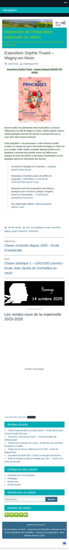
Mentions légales (36, 525)
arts (28, 227)
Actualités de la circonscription (21, 475)
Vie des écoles (14, 227)
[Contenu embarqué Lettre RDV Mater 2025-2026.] (34, 369)
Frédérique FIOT (30, 64)
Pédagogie (12, 478)
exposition (56, 227)
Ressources (12, 481)
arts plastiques (37, 227)
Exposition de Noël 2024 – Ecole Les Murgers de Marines (34, 455)
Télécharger (31, 417)
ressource (22, 231)
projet (14, 231)
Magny (7, 231)
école (47, 227)
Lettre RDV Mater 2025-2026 (15, 417)
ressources (33, 231)
